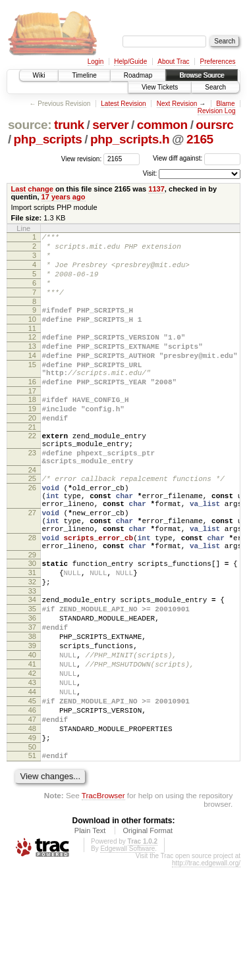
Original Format (148, 931)
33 (32, 658)
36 (32, 689)
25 (32, 522)
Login (95, 61)
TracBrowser (103, 896)
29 (32, 616)
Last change (32, 189)
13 (32, 366)
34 (32, 667)
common (162, 125)
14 (32, 377)
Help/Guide (130, 61)
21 (32, 463)
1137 (156, 189)
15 (32, 388)
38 (32, 711)
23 (32, 492)
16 (32, 409)
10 (32, 335)
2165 (199, 139)
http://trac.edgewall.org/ (206, 963)
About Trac (173, 61)
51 (32, 854)
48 (32, 823)
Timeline (84, 75)
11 (32, 346)
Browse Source (201, 75)
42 (32, 756)
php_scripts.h (129, 139)
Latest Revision (123, 103)
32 (32, 647)
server (110, 125)
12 (32, 355)
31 (32, 636)
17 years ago (63, 197)
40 (32, 734)
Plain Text (90, 931)
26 (32, 533)
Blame (225, 103)
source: (29, 125)
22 (32, 471)
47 (32, 812)
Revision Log (217, 111)
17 (32, 420)
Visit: (150, 173)
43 (32, 767)
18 (32, 429)
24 (32, 513)
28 (32, 595)
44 (32, 778)
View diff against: (196, 158)
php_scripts (48, 139)
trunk (69, 125)
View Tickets (160, 87)
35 (32, 678)
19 (32, 440)
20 (32, 451)
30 (32, 624)
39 (32, 722)
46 (32, 801)
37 (32, 700)
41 (32, 745)
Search (215, 87)
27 (32, 564)
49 (32, 834)
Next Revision (177, 103)
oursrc (214, 125)
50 (32, 846)
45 (32, 790)
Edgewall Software (127, 949)
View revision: (81, 158)
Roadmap (138, 75)
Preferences (218, 61)
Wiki (39, 75)
